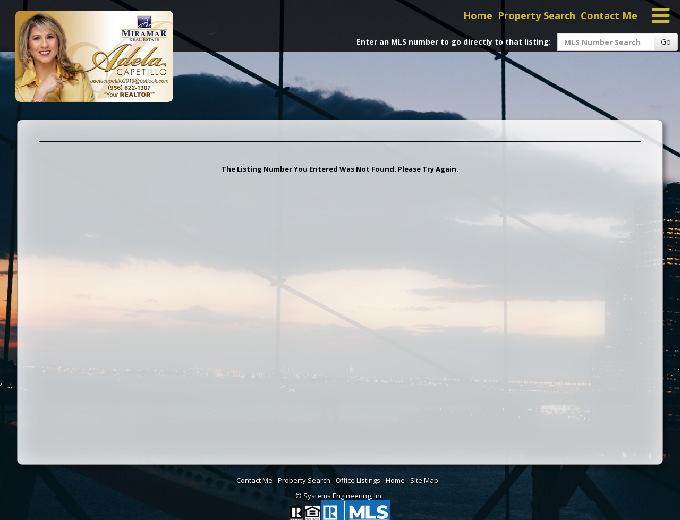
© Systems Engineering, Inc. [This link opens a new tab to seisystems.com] (340, 495)
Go (666, 42)
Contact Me (609, 15)
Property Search (536, 15)
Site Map (424, 480)
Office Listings (358, 480)
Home (477, 15)
